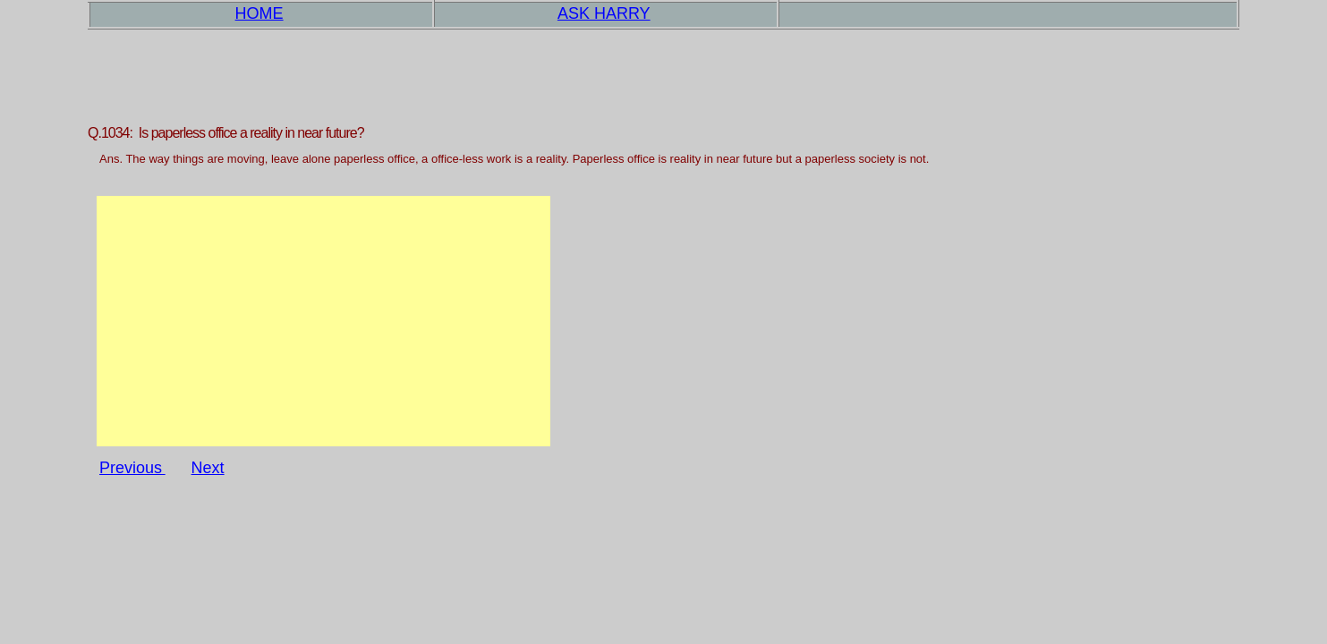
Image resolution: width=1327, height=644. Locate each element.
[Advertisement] (323, 321)
